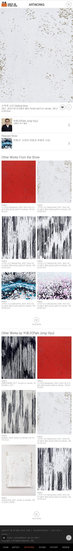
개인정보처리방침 (40, 530)
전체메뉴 (68, 4)
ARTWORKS (29, 547)
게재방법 (65, 547)
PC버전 (5, 534)
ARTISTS (15, 547)
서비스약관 (55, 530)
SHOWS (42, 547)
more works (36, 324)
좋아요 (62, 107)
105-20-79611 (33, 537)
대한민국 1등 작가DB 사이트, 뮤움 (16, 530)
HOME (5, 547)
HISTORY (54, 547)
